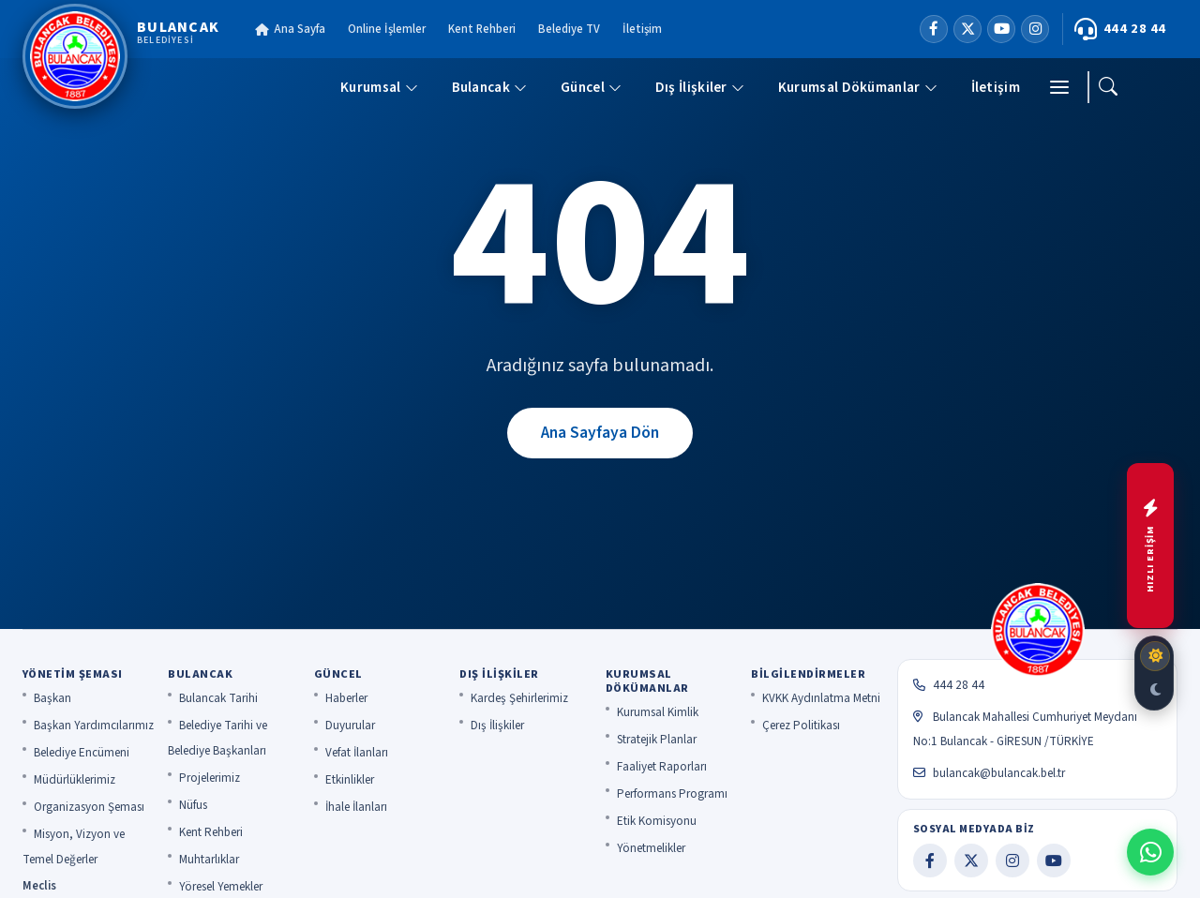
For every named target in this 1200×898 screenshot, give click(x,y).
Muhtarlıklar (209, 859)
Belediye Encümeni (81, 752)
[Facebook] (934, 29)
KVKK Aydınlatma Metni (821, 698)
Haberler (346, 698)
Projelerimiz (209, 778)
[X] (967, 29)
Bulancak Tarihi (218, 698)
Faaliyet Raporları (662, 766)
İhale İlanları (356, 807)
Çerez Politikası (801, 725)
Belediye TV (569, 29)
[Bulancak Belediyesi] (120, 56)
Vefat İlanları (356, 752)
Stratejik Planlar (657, 739)
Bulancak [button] (489, 87)
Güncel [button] (591, 87)
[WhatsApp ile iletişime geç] (1150, 852)
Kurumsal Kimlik (657, 712)
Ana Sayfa (290, 29)
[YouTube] (1001, 29)
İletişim (642, 29)
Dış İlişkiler (497, 725)
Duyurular (350, 725)
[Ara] (1108, 87)
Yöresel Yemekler (220, 886)
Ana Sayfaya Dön (600, 432)
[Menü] (1059, 87)
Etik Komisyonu (657, 821)
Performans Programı (672, 794)
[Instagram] (1035, 29)
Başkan (52, 698)
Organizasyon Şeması (89, 807)
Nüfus (193, 805)
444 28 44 (1120, 29)
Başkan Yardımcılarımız (94, 725)
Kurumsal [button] (378, 87)
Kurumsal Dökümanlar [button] (858, 87)
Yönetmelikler (651, 848)
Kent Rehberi (482, 29)
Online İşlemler (387, 29)
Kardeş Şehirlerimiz (519, 698)
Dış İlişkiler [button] (699, 87)
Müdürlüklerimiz (74, 779)
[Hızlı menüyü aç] (1150, 545)
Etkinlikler (349, 779)
